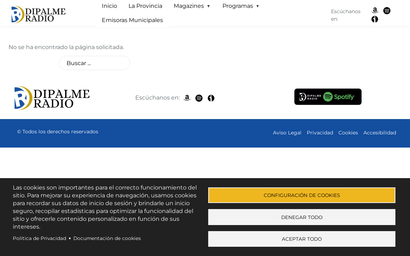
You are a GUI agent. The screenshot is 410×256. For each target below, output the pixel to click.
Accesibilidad (379, 132)
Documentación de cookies (107, 237)
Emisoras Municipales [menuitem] (132, 20)
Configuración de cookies (302, 193)
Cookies (348, 132)
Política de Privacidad (39, 237)
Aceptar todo (302, 239)
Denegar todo (301, 216)
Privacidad (320, 132)
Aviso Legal (287, 132)
